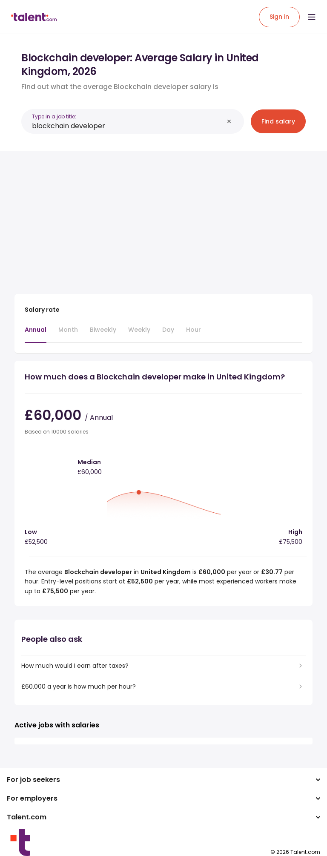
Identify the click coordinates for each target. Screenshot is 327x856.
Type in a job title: (54, 116)
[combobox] (128, 125)
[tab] (35, 334)
